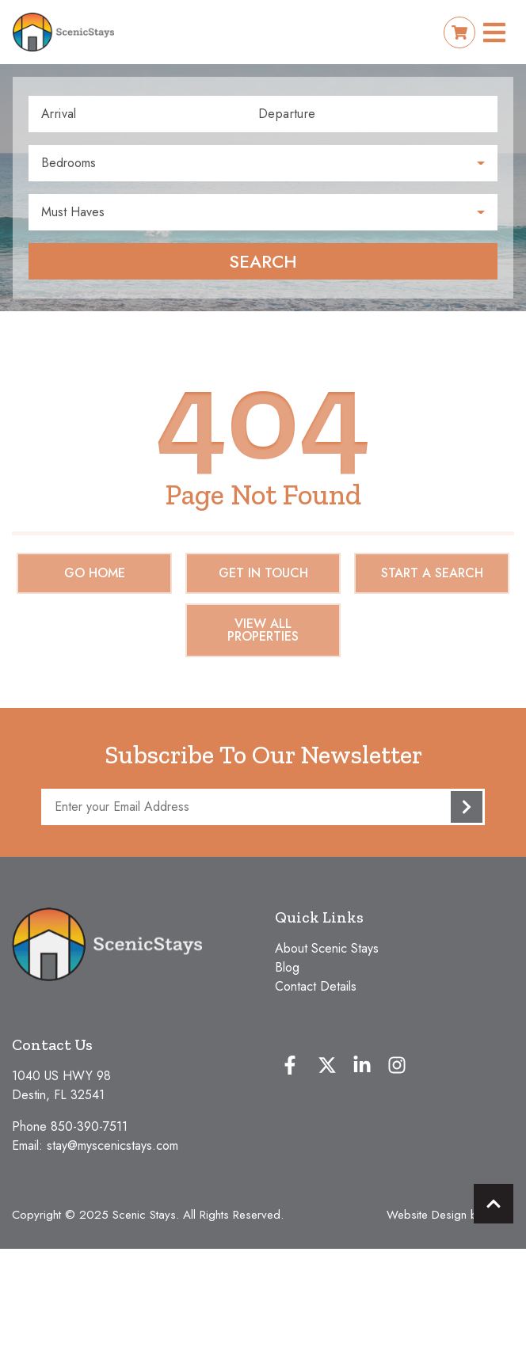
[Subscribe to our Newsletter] (263, 807)
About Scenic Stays (327, 948)
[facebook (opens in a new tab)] (292, 1065)
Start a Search (432, 573)
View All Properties (263, 630)
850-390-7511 (89, 1126)
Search (263, 261)
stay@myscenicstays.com (112, 1145)
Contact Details (315, 986)
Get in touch (263, 573)
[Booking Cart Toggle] (459, 32)
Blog (287, 967)
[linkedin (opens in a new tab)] (362, 1065)
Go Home (94, 573)
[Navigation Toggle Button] (494, 32)
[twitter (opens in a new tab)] (327, 1065)
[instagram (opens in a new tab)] (397, 1065)
